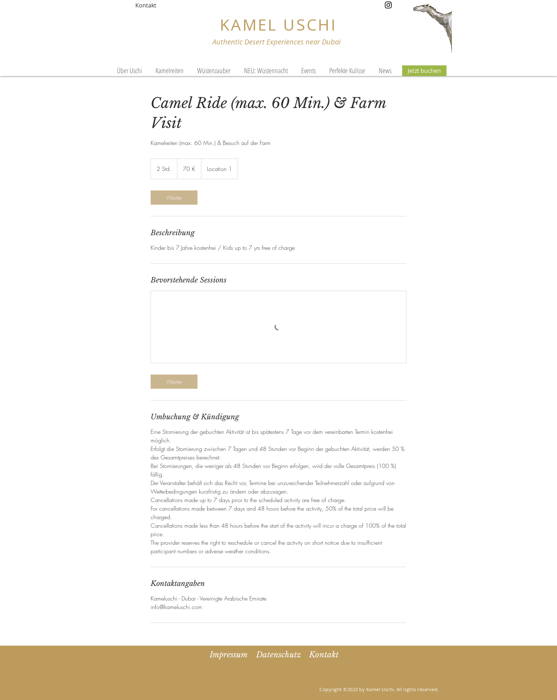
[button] (308, 70)
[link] (174, 197)
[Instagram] (388, 5)
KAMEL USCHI (278, 24)
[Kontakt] (145, 5)
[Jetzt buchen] (424, 70)
